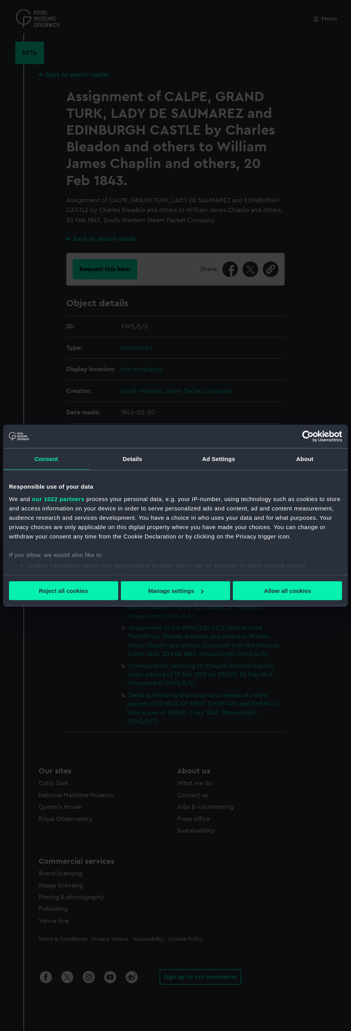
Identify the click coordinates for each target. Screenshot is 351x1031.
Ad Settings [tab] (218, 459)
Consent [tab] (46, 459)
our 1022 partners (58, 498)
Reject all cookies (63, 590)
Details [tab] (132, 459)
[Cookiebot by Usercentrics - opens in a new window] (308, 436)
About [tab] (305, 459)
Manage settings (176, 590)
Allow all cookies (287, 590)
